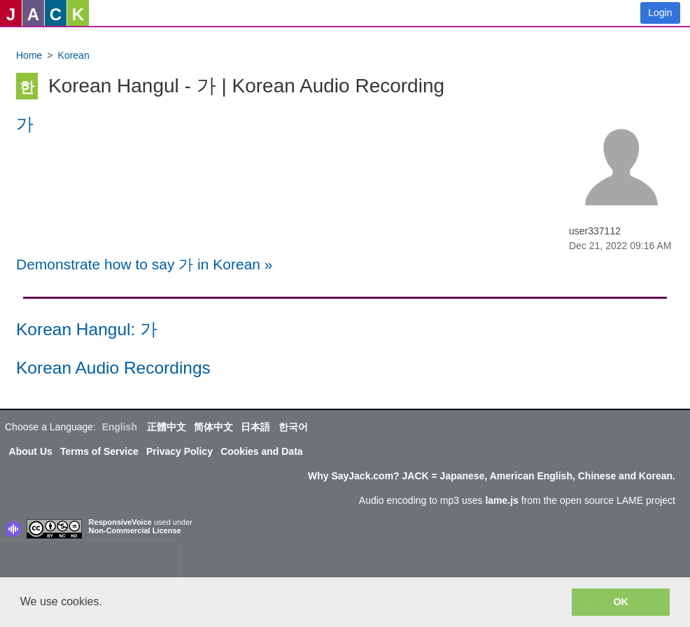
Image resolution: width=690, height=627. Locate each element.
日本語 (255, 426)
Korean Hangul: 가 (86, 329)
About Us (30, 451)
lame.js (501, 500)
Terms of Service (99, 451)
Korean (74, 55)
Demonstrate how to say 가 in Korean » (144, 264)
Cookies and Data (261, 451)
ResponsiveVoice (120, 522)
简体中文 (213, 426)
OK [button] (620, 601)
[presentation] (89, 562)
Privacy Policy (179, 451)
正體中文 (166, 426)
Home (29, 55)
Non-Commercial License (135, 530)
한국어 (293, 426)
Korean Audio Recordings (113, 367)
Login (660, 12)
